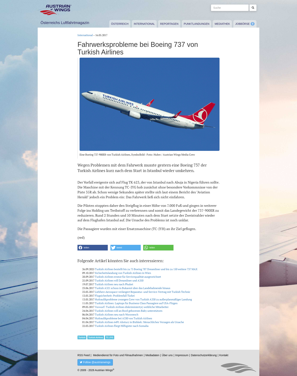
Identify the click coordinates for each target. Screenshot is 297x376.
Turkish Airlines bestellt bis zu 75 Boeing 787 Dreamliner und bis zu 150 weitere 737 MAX (146, 269)
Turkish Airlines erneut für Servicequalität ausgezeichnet (128, 276)
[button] (92, 247)
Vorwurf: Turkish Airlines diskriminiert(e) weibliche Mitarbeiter (132, 307)
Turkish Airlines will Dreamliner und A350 (119, 280)
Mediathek (222, 23)
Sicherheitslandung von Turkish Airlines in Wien (123, 273)
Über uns (167, 355)
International (144, 23)
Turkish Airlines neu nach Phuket (114, 284)
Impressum (181, 355)
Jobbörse (242, 23)
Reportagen (169, 23)
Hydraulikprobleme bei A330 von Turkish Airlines (123, 318)
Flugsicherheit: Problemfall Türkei (115, 295)
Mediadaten (152, 355)
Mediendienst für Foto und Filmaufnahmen (118, 355)
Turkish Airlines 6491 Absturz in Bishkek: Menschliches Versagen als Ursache (139, 322)
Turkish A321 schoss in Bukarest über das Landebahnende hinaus (132, 288)
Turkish (81, 337)
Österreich (120, 23)
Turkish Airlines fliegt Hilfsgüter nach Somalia (121, 326)
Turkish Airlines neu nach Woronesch (116, 314)
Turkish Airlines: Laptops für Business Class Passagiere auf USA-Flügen (136, 303)
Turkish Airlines (95, 337)
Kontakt (223, 355)
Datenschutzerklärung (204, 355)
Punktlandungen (196, 23)
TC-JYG (109, 337)
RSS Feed (83, 355)
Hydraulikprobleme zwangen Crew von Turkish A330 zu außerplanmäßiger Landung (143, 299)
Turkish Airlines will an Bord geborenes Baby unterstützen (128, 310)
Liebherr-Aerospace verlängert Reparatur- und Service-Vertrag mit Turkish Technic (142, 292)
